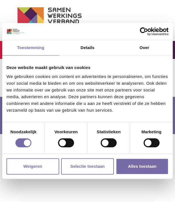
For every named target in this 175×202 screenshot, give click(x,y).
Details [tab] (87, 47)
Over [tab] (144, 47)
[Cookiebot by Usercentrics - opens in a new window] (144, 31)
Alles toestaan (142, 166)
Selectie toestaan (87, 166)
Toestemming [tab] (31, 47)
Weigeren (32, 166)
